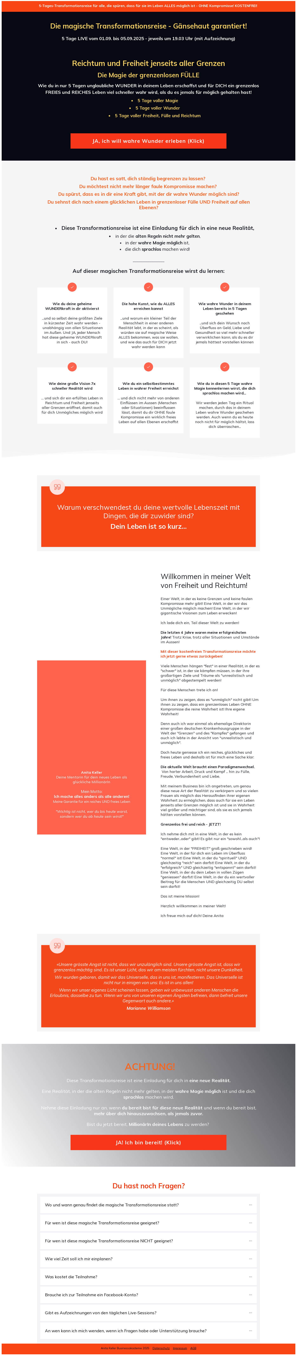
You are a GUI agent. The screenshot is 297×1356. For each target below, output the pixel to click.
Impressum (180, 1348)
